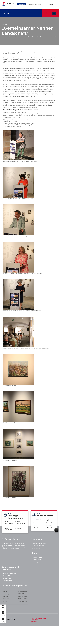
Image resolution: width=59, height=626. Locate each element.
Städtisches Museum (38, 545)
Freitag (5, 601)
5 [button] (39, 4)
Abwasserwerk (7, 580)
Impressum (34, 621)
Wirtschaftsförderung (51, 522)
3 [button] (34, 4)
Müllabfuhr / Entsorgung (10, 573)
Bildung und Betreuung (48, 519)
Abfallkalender (7, 578)
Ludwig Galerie (29, 37)
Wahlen (18, 521)
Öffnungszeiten (37, 519)
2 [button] (32, 4)
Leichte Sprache (36, 562)
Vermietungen (49, 525)
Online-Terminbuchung (8, 529)
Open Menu (54, 13)
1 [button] (29, 4)
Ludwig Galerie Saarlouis (39, 543)
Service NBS (6, 576)
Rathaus (11, 37)
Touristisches (49, 527)
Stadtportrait (36, 527)
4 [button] (36, 4)
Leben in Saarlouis (9, 523)
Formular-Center (21, 523)
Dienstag (6, 594)
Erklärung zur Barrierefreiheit (38, 618)
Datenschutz (34, 619)
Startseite (19, 528)
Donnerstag (6, 599)
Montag (5, 591)
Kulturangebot (36, 522)
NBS (18, 526)
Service (35, 525)
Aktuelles (19, 37)
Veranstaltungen (9, 526)
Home (3, 37)
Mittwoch (6, 596)
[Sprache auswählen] (50, 4)
